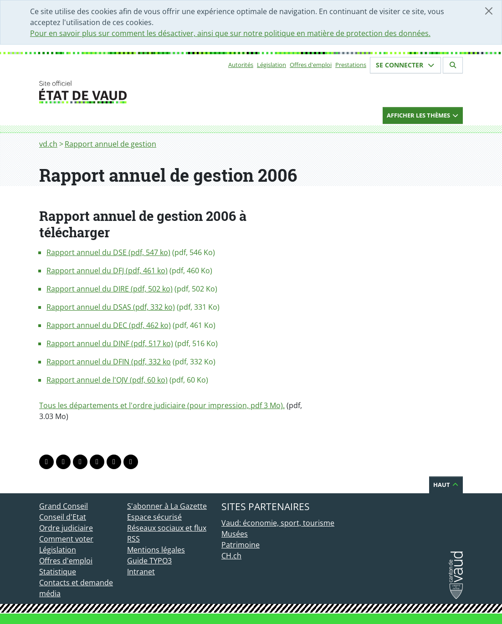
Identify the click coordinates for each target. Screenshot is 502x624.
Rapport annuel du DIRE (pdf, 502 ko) (109, 289)
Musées (234, 534)
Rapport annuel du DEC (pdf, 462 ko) (108, 325)
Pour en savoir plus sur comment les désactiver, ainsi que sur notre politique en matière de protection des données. (230, 33)
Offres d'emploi (311, 65)
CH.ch (231, 556)
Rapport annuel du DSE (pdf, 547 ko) (108, 252)
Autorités (240, 65)
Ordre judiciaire (66, 528)
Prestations (350, 65)
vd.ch (48, 144)
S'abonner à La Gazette (167, 506)
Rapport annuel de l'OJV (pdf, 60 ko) (107, 380)
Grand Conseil (63, 506)
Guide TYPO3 (149, 561)
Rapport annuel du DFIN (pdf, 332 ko (108, 362)
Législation (271, 65)
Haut (446, 485)
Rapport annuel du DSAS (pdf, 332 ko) (110, 307)
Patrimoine (240, 545)
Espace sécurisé (154, 517)
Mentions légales (156, 550)
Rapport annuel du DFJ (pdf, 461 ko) (107, 271)
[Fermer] (489, 10)
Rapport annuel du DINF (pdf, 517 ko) (109, 343)
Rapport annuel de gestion (110, 144)
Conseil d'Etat (62, 517)
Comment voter (66, 539)
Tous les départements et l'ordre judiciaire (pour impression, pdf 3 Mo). (162, 405)
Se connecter (405, 65)
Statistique (57, 572)
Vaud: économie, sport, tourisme (277, 523)
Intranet (141, 572)
